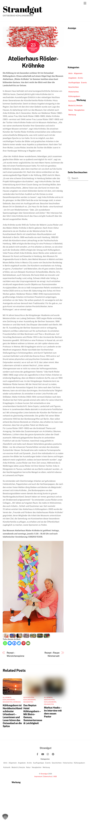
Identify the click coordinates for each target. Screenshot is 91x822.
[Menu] (85, 3)
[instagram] (48, 754)
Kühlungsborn (9, 700)
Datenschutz (47, 776)
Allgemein (7, 697)
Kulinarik (72, 101)
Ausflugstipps (74, 83)
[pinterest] (53, 754)
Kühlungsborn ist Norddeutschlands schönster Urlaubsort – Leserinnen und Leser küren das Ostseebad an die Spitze (13, 716)
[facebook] (37, 754)
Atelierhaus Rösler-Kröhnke (33, 62)
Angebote (72, 78)
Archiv (80, 78)
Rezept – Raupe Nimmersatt (51, 654)
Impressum (38, 776)
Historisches (73, 92)
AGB (55, 776)
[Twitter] (19, 643)
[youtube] (42, 754)
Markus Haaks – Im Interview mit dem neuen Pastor (53, 712)
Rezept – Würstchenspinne (15, 654)
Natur (70, 110)
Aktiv (70, 73)
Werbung (17, 702)
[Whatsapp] (5, 643)
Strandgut (44, 774)
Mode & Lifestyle (75, 105)
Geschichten (28, 697)
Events (84, 83)
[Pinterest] (23, 643)
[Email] (28, 643)
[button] (5, 817)
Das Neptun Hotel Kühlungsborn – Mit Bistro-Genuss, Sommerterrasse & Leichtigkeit (32, 714)
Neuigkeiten (8, 702)
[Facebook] (14, 643)
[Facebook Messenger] (10, 643)
